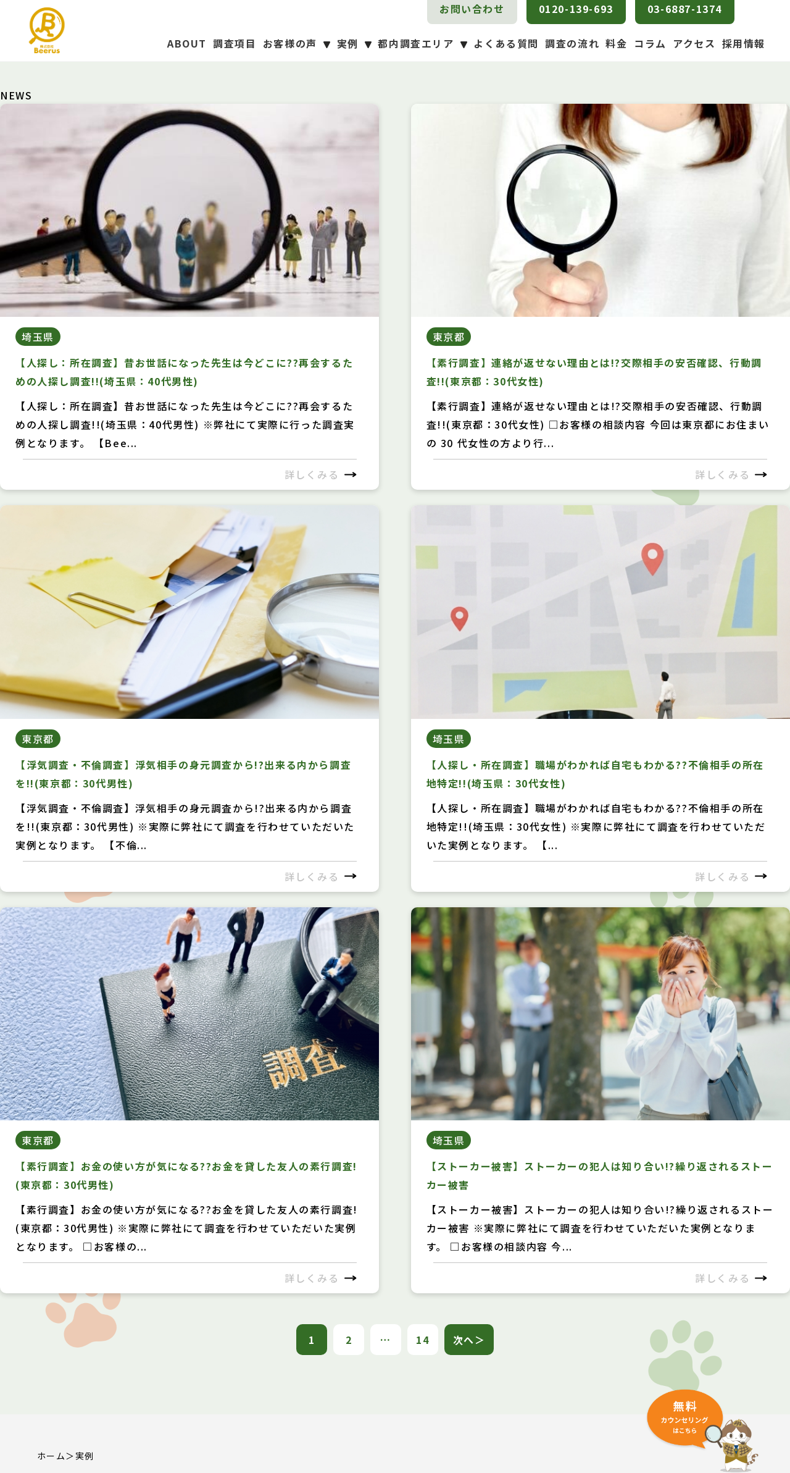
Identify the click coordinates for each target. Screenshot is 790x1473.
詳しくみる (321, 474)
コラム (650, 43)
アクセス (694, 43)
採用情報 (743, 43)
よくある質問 (506, 43)
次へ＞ (469, 1339)
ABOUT (187, 43)
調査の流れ (572, 43)
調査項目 (234, 43)
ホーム (51, 1456)
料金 (616, 43)
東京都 (449, 336)
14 (422, 1339)
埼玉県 (38, 336)
